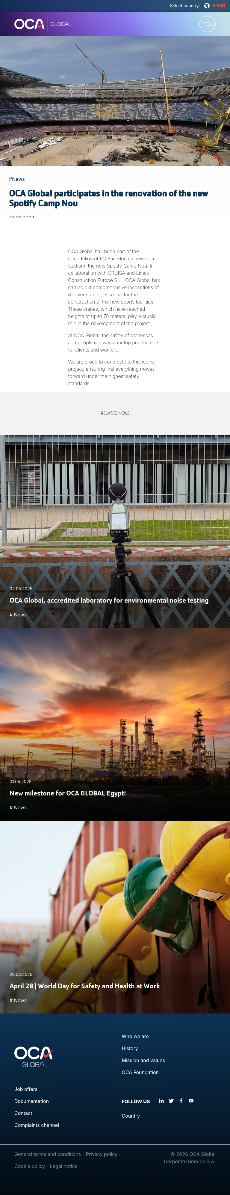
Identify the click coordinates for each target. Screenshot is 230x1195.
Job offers (25, 1089)
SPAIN (214, 5)
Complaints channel (36, 1125)
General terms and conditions (47, 1154)
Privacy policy (101, 1154)
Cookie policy (29, 1166)
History (130, 1048)
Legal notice (64, 1166)
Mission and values (143, 1060)
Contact (23, 1113)
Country (131, 1116)
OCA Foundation (140, 1072)
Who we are (135, 1036)
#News (17, 179)
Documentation (31, 1101)
